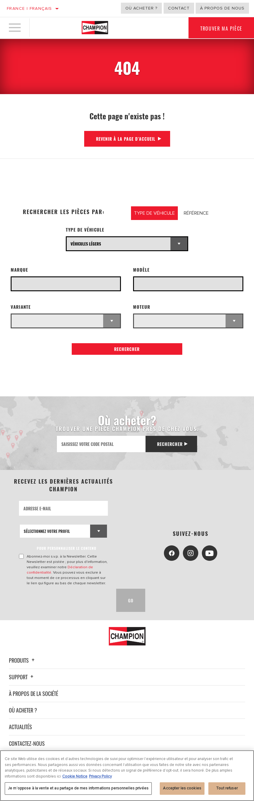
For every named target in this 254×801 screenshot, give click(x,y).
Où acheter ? (141, 8)
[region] (127, 775)
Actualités (20, 727)
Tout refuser (227, 788)
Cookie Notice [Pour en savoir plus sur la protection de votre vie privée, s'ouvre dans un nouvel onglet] (74, 776)
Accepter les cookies (182, 788)
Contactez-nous (27, 743)
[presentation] (64, 600)
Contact (179, 8)
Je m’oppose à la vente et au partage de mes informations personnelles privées (78, 788)
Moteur (141, 307)
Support (22, 677)
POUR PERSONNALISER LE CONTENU (66, 548)
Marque (19, 269)
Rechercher (127, 349)
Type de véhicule (85, 229)
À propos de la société (33, 693)
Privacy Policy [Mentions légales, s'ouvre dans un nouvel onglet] (100, 776)
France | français (29, 8)
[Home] (95, 27)
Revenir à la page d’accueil (125, 139)
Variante (21, 307)
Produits (22, 660)
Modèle (141, 269)
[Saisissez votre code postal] (101, 444)
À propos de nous (222, 8)
